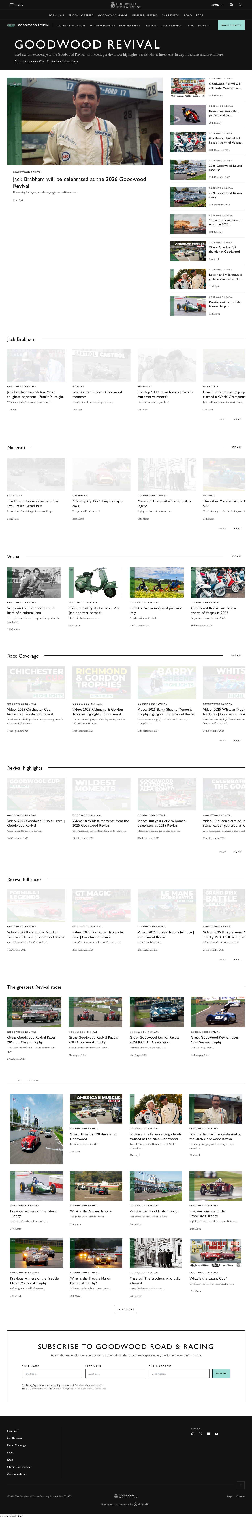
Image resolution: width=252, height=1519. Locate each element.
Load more (126, 1310)
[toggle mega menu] (16, 5)
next (237, 419)
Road (188, 15)
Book (217, 5)
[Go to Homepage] (126, 5)
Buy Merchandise (102, 25)
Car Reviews (171, 15)
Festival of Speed (81, 15)
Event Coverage (16, 1446)
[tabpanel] (126, 1201)
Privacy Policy (76, 1389)
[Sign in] (231, 5)
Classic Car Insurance (19, 1468)
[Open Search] (240, 5)
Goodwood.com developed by (126, 1505)
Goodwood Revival (113, 15)
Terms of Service (93, 1389)
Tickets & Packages (71, 25)
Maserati (151, 25)
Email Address (160, 1367)
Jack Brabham (172, 25)
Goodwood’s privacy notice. (89, 1386)
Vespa (190, 25)
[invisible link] (85, 143)
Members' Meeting (144, 15)
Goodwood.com (16, 1475)
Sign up (221, 1374)
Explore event (130, 25)
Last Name (93, 1367)
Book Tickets (231, 25)
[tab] (20, 1080)
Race (199, 15)
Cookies (240, 1497)
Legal (229, 1497)
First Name (30, 1367)
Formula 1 (56, 15)
